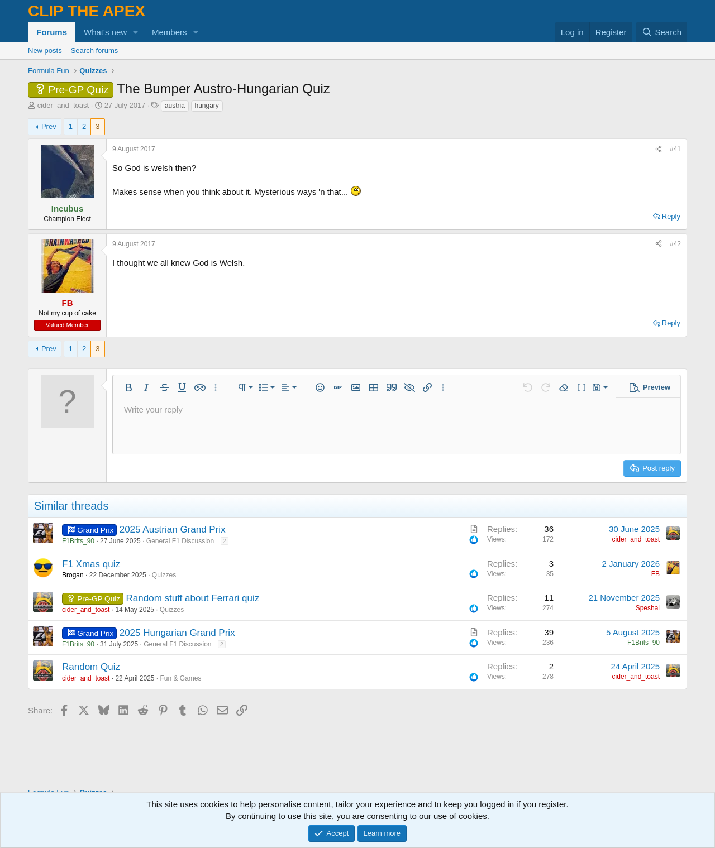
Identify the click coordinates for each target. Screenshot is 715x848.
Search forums (94, 50)
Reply (671, 216)
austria (175, 105)
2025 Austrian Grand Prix (173, 529)
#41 (675, 149)
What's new (105, 32)
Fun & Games (181, 678)
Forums (51, 32)
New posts (45, 50)
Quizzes (164, 575)
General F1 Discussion (180, 541)
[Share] (658, 149)
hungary (207, 105)
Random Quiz (91, 667)
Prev (48, 126)
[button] (136, 32)
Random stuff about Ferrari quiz (193, 598)
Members (169, 32)
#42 (675, 244)
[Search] (661, 32)
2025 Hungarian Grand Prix (177, 632)
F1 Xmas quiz (91, 564)
